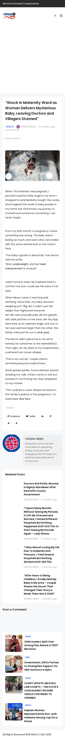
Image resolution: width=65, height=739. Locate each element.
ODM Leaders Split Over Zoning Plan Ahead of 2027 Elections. (41, 645)
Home (8, 138)
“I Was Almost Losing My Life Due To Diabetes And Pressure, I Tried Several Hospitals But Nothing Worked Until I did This (41, 555)
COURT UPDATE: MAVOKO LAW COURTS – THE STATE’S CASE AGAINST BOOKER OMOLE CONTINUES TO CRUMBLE (41, 691)
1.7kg (24, 306)
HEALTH (10, 126)
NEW (27, 657)
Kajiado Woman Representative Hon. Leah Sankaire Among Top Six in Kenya (41, 716)
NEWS (28, 636)
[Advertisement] (32, 60)
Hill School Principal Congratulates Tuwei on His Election (32, 3)
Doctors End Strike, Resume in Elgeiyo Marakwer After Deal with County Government (41, 489)
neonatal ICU (49, 343)
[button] (55, 15)
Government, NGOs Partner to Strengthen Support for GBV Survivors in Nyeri (41, 666)
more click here (21, 399)
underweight (20, 264)
